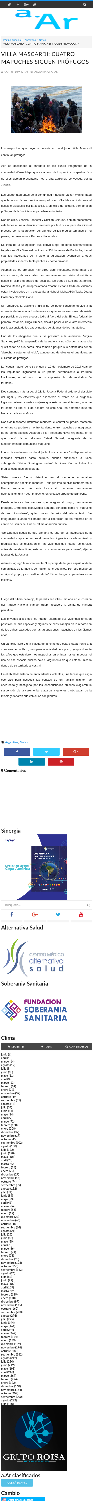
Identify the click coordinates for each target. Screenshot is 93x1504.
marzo (5, 1061)
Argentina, (41, 71)
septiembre (8, 1100)
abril (4, 1058)
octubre (6, 1096)
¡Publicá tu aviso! (17, 1482)
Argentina (30, 39)
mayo (4, 1075)
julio (3, 1068)
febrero (5, 1086)
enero (4, 1089)
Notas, (53, 71)
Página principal (12, 39)
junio (4, 1054)
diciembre (7, 1132)
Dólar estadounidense (20, 1499)
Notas (42, 39)
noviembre (8, 1093)
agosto (5, 1065)
